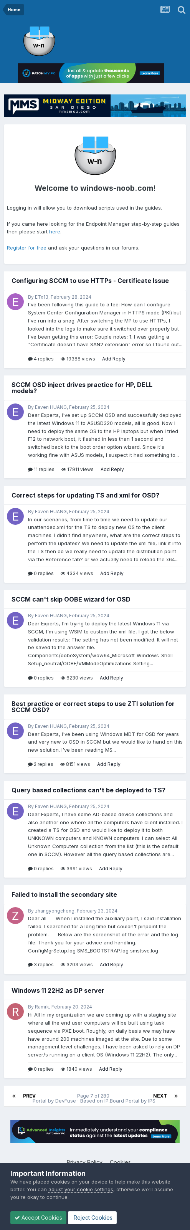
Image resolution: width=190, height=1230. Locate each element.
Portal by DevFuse (54, 1101)
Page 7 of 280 (94, 1096)
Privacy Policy (84, 1162)
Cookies (120, 1162)
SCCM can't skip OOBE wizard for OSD (71, 599)
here (54, 231)
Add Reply (114, 359)
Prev (29, 1096)
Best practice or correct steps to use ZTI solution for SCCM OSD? (93, 707)
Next (160, 1096)
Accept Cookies (38, 1217)
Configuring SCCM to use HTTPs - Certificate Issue (90, 280)
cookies (60, 1182)
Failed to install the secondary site (64, 894)
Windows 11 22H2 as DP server (58, 990)
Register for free (26, 248)
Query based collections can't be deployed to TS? (88, 790)
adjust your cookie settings (80, 1189)
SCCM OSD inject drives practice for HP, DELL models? (82, 388)
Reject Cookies (92, 1217)
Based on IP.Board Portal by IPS (117, 1101)
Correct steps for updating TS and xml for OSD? (85, 495)
